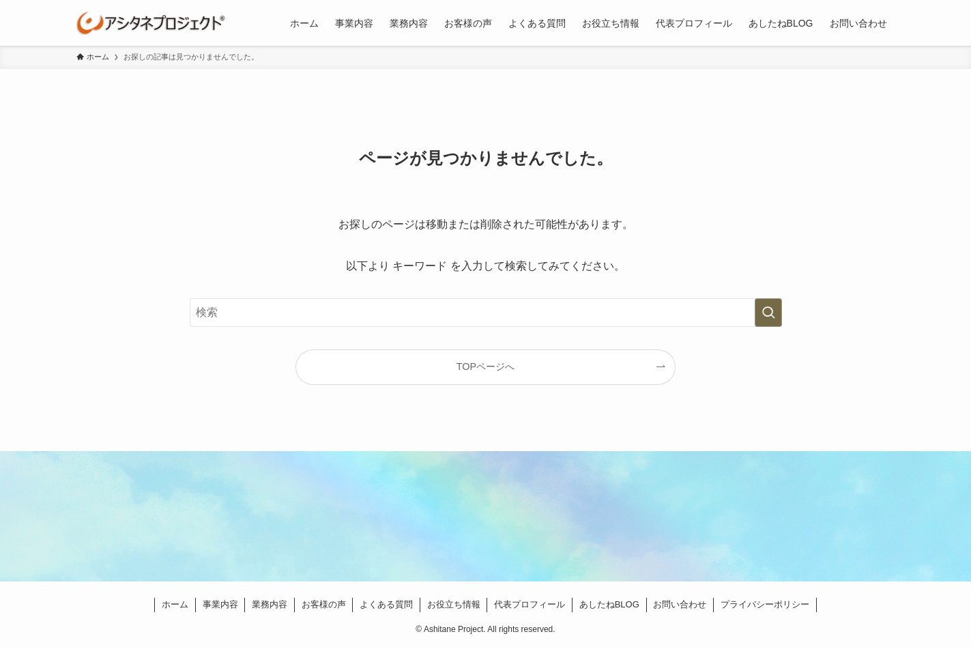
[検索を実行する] (768, 312)
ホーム (175, 604)
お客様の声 (324, 604)
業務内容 (269, 604)
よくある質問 (386, 604)
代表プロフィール (529, 604)
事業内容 (220, 604)
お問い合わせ (679, 604)
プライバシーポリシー (765, 604)
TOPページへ (485, 366)
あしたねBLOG (609, 604)
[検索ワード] (486, 312)
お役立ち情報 (453, 604)
